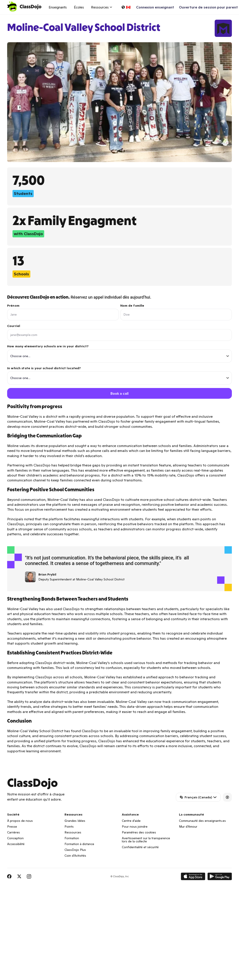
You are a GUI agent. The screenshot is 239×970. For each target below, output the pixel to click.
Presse (12, 827)
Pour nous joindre (135, 827)
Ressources (72, 833)
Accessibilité (16, 844)
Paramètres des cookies (139, 833)
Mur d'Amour (188, 827)
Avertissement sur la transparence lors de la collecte (146, 839)
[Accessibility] (227, 797)
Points (69, 827)
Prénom (13, 306)
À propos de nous (20, 821)
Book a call (119, 393)
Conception (15, 838)
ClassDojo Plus (75, 850)
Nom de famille (132, 306)
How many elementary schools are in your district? (119, 353)
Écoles (79, 7)
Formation (71, 838)
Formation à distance (79, 844)
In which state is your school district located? (119, 375)
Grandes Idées (74, 821)
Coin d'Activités (75, 856)
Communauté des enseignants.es (202, 821)
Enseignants (58, 7)
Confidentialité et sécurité (140, 847)
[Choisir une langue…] (125, 7)
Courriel (13, 326)
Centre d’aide (131, 821)
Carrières (13, 833)
